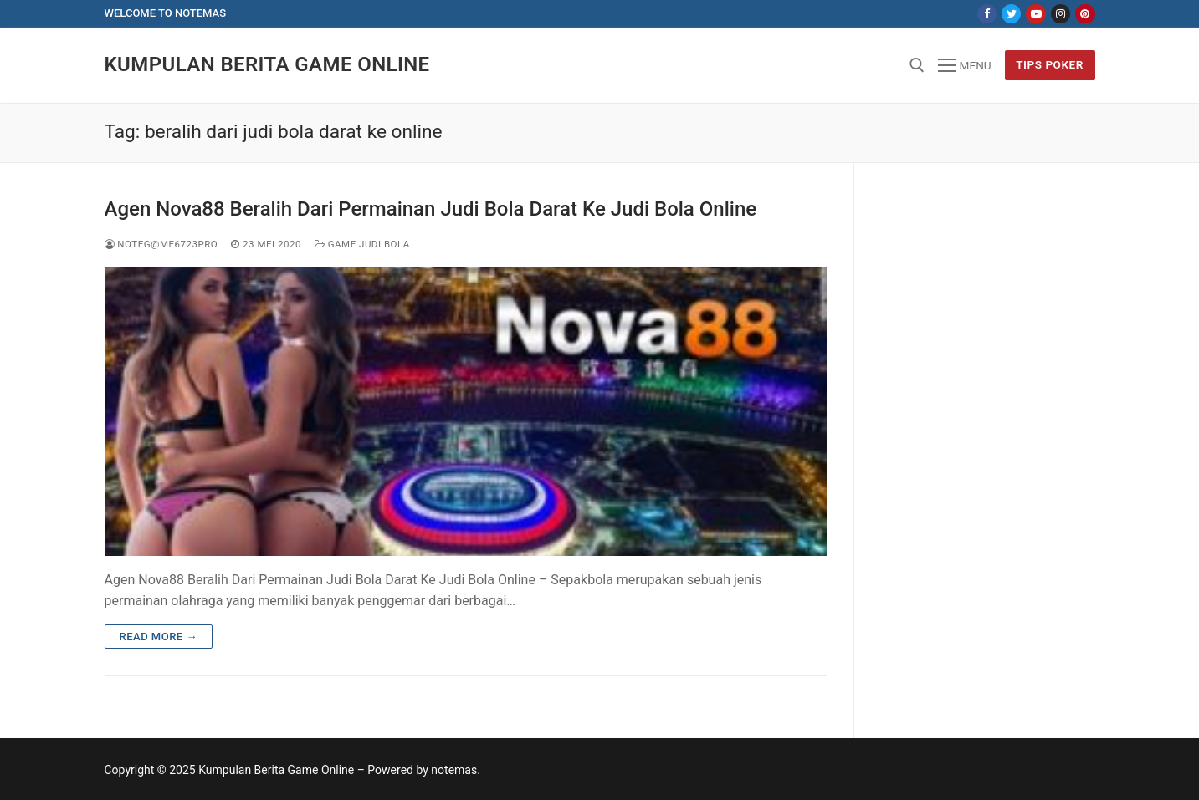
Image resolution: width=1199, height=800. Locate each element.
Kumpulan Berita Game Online (267, 64)
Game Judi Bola (362, 244)
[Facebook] (987, 13)
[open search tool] (917, 65)
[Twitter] (1011, 13)
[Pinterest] (1084, 13)
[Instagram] (1060, 13)
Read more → (158, 636)
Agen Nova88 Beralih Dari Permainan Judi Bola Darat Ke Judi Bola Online (431, 209)
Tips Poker (1050, 64)
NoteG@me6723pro (161, 244)
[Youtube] (1035, 13)
